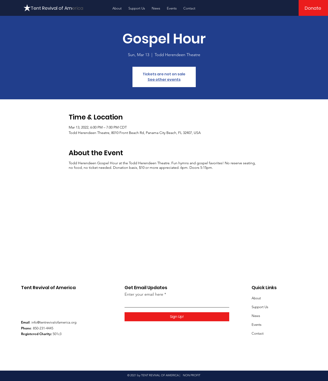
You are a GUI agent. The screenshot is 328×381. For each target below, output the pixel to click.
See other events (164, 79)
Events (256, 324)
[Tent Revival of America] (57, 8)
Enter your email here (144, 294)
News (256, 316)
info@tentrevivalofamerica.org (53, 322)
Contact (258, 333)
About (256, 298)
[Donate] (313, 8)
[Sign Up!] (177, 316)
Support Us (260, 307)
